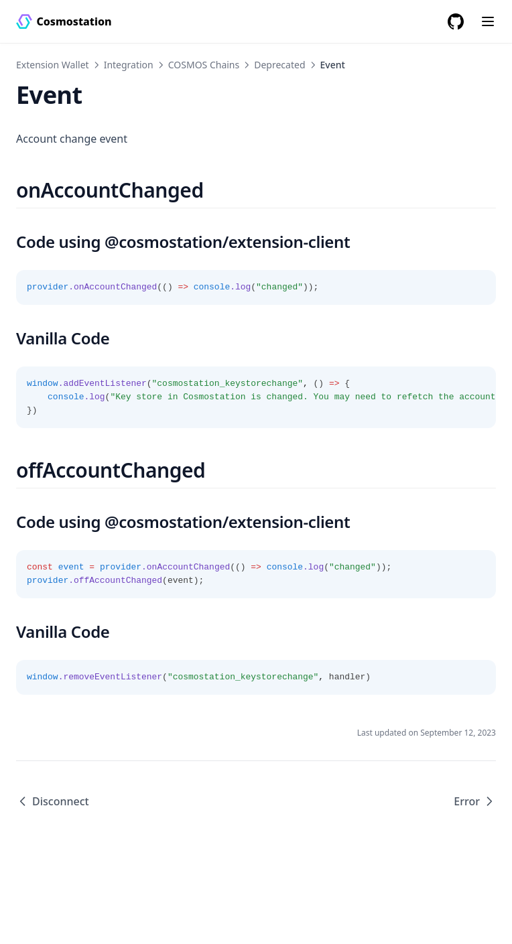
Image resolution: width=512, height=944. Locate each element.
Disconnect (52, 801)
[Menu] (487, 21)
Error (475, 801)
